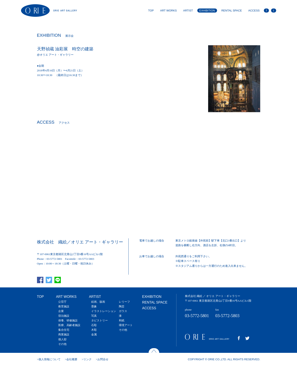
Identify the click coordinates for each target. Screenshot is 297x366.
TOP (151, 10)
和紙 (121, 320)
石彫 (94, 325)
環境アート (126, 325)
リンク (87, 359)
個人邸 (62, 339)
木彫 (94, 329)
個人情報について (49, 359)
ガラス (123, 311)
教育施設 (63, 306)
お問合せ (102, 359)
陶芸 (121, 306)
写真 (94, 315)
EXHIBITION (207, 10)
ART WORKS (168, 10)
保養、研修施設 (68, 320)
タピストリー (99, 320)
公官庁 (62, 301)
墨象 (94, 306)
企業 (61, 311)
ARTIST (188, 10)
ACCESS (254, 10)
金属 (94, 334)
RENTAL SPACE (231, 10)
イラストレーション (103, 311)
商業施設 (63, 334)
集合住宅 (63, 329)
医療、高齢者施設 (69, 325)
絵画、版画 (98, 301)
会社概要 (71, 359)
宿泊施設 (63, 315)
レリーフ (124, 301)
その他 (62, 344)
